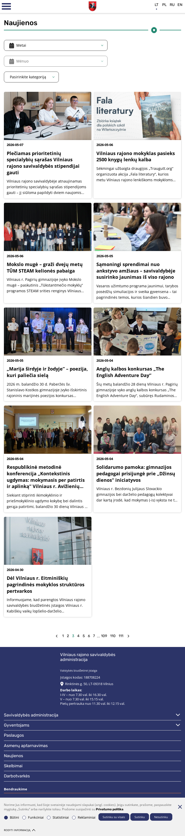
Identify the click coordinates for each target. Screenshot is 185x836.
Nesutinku (161, 817)
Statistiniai (58, 817)
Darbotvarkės (17, 776)
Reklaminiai (83, 817)
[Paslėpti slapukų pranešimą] (180, 807)
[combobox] (56, 45)
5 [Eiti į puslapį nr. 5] (84, 636)
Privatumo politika (109, 809)
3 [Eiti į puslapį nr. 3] (73, 636)
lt (156, 5)
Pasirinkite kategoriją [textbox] (28, 76)
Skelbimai (13, 765)
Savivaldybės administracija (31, 715)
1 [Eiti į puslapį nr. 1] (63, 636)
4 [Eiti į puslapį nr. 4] (78, 636)
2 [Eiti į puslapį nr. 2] (68, 636)
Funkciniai (33, 817)
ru (172, 5)
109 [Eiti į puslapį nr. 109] (104, 636)
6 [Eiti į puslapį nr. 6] (89, 636)
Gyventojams (16, 725)
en (179, 5)
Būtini (11, 817)
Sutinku (139, 817)
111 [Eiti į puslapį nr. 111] (121, 636)
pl (164, 5)
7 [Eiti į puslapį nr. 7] (94, 636)
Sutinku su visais (114, 817)
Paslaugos (14, 735)
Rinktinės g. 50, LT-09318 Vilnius (89, 684)
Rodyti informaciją (19, 830)
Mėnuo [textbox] (22, 61)
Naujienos (13, 755)
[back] (57, 636)
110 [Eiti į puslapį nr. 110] (113, 636)
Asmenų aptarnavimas (26, 745)
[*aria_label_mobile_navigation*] (6, 6)
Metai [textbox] (21, 45)
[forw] (128, 636)
